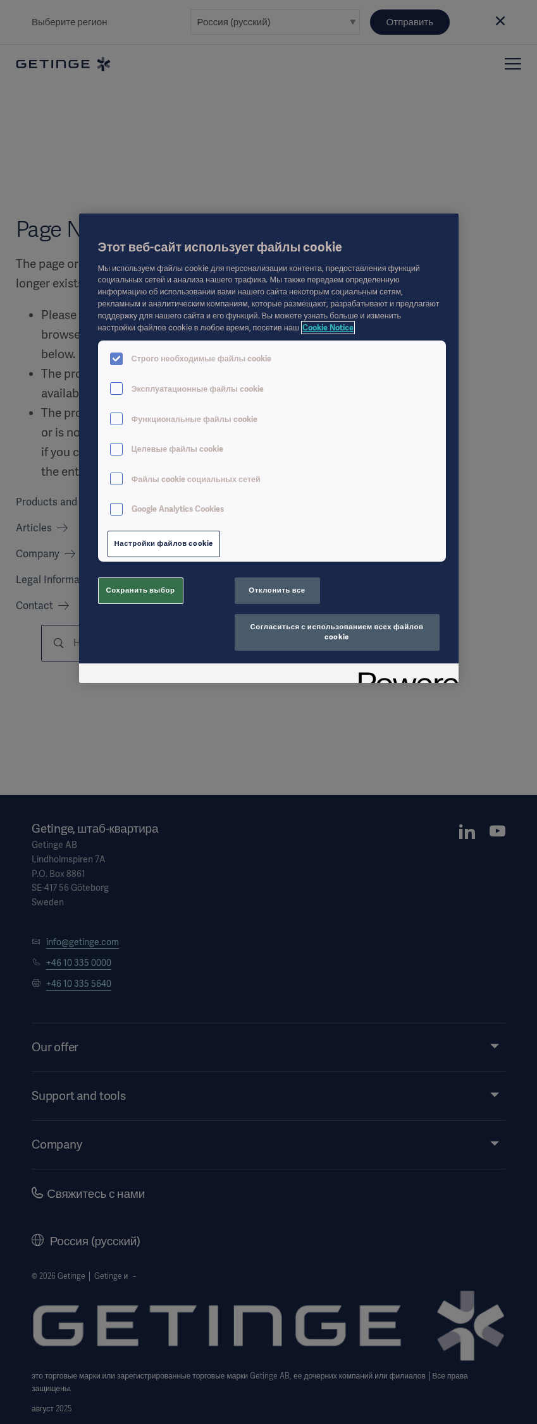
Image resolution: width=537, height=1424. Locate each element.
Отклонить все (277, 590)
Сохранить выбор (140, 590)
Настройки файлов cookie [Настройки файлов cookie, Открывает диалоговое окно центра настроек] (163, 543)
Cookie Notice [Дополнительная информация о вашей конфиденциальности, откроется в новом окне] (328, 327)
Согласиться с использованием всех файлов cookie (337, 631)
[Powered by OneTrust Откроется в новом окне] (404, 675)
